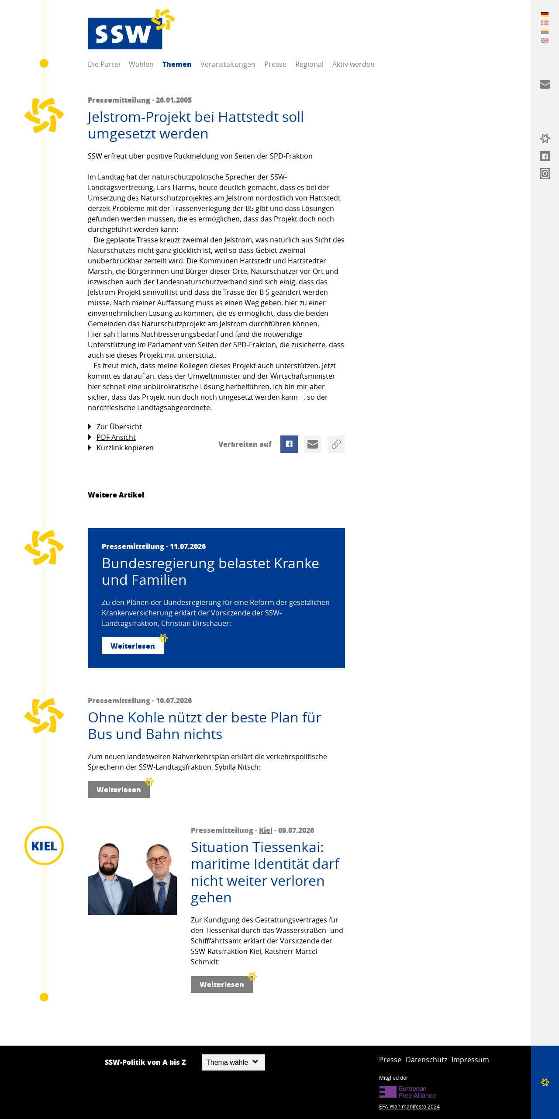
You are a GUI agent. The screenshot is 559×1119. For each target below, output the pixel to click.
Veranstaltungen (227, 64)
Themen (177, 64)
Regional (309, 64)
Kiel (266, 830)
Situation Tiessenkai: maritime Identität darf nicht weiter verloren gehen (265, 872)
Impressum (470, 1059)
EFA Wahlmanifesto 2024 (409, 1106)
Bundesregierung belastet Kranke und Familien (210, 571)
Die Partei (104, 64)
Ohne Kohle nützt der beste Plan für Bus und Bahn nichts (204, 726)
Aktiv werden (353, 64)
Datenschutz (426, 1059)
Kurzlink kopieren (121, 448)
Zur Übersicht (115, 427)
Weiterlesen (137, 644)
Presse (275, 64)
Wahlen (141, 64)
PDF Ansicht (112, 437)
